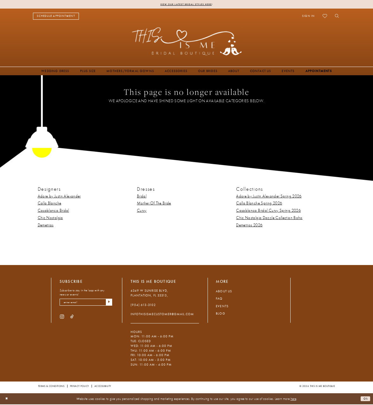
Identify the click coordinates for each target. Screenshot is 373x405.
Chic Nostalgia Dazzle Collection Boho (269, 218)
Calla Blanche (49, 204)
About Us (224, 292)
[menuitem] (56, 17)
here (293, 399)
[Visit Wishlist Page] (325, 17)
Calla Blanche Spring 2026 (259, 204)
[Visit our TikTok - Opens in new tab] (72, 319)
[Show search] (335, 17)
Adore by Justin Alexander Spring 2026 (269, 196)
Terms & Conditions (51, 386)
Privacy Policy (79, 386)
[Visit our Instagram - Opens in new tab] (62, 319)
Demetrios (46, 226)
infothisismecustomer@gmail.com (162, 315)
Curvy (142, 211)
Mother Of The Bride (154, 204)
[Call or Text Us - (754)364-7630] (97, 17)
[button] (308, 17)
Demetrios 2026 (249, 226)
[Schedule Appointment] (56, 17)
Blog (220, 314)
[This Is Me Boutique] (186, 42)
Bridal (141, 196)
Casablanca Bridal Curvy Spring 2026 (268, 211)
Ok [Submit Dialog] (365, 399)
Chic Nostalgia (50, 218)
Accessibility (102, 386)
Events (222, 307)
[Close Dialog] (7, 399)
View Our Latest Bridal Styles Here (185, 4)
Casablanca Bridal (53, 211)
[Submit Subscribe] (108, 304)
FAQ (219, 299)
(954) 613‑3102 (143, 305)
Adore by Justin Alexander (59, 196)
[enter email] (86, 304)
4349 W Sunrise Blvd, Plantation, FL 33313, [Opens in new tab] (150, 293)
